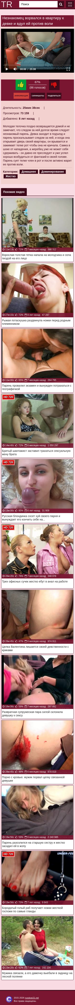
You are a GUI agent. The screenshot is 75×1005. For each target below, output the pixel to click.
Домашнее (29, 171)
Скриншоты (38, 96)
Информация (21, 96)
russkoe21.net (32, 998)
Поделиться (54, 96)
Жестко (11, 176)
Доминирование (52, 171)
